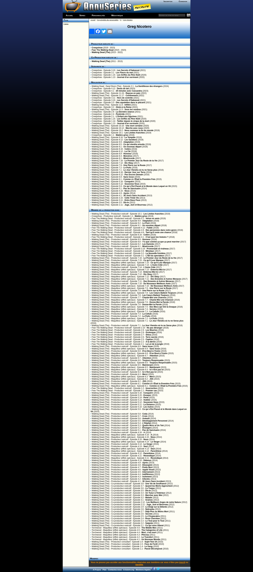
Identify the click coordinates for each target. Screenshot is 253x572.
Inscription (168, 1)
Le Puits (127, 167)
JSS (151, 379)
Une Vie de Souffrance (155, 483)
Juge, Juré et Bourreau (135, 205)
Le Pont (146, 223)
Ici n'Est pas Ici (156, 369)
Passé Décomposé (153, 549)
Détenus (147, 460)
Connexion (183, 1)
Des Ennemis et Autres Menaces (166, 279)
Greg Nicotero (127, 20)
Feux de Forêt (151, 544)
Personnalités (98, 15)
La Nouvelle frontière (155, 253)
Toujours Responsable (153, 360)
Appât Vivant (148, 469)
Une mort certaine (134, 126)
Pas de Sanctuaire (132, 188)
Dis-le (126, 202)
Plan (104, 570)
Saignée (149, 523)
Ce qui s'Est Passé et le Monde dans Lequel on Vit (147, 186)
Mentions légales (143, 570)
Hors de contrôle (125, 98)
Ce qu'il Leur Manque (154, 260)
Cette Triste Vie (132, 198)
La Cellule (154, 311)
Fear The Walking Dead (103, 50)
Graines (149, 500)
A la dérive (151, 342)
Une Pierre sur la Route (134, 165)
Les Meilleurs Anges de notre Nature (163, 502)
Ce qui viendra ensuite (134, 144)
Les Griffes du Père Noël (128, 75)
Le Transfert (147, 537)
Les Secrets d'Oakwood (128, 70)
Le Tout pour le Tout (154, 521)
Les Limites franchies (135, 133)
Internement (148, 472)
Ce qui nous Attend (154, 525)
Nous (127, 191)
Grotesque (151, 332)
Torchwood (96, 528)
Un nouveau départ (132, 147)
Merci (144, 374)
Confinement (132, 95)
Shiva (148, 335)
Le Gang (148, 546)
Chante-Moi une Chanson (154, 297)
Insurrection (151, 388)
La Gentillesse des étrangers (148, 86)
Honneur (127, 154)
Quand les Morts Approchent (159, 486)
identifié (139, 565)
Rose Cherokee (152, 518)
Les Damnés (148, 244)
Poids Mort (147, 467)
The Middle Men (149, 528)
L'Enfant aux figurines (126, 116)
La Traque (150, 488)
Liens (66, 24)
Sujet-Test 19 (151, 542)
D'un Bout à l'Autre (151, 351)
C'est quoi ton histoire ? (157, 237)
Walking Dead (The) (101, 52)
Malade (148, 497)
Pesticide (120, 114)
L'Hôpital (146, 423)
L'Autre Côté (157, 265)
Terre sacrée (151, 337)
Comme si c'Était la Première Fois (139, 179)
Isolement (147, 476)
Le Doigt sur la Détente (156, 507)
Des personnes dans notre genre (161, 230)
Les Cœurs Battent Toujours (162, 293)
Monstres (127, 156)
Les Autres (149, 407)
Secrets (148, 514)
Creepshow (97, 48)
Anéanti (146, 418)
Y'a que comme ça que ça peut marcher (161, 242)
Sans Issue (128, 177)
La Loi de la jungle (154, 344)
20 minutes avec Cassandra (129, 91)
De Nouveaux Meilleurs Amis (157, 283)
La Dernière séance (125, 112)
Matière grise (122, 135)
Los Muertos (151, 330)
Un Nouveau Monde (151, 539)
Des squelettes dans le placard (130, 102)
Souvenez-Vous (132, 184)
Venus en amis (152, 218)
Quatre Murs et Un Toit (153, 425)
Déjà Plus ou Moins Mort (156, 511)
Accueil (69, 15)
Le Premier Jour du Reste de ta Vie (141, 160)
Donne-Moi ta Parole (159, 302)
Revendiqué (149, 456)
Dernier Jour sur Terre (135, 172)
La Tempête (130, 137)
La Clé (128, 151)
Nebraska (149, 509)
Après (126, 193)
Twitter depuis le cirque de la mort (133, 121)
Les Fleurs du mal (124, 72)
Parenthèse (156, 451)
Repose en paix (133, 93)
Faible (150, 228)
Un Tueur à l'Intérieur (155, 493)
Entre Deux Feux (132, 200)
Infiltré (128, 105)
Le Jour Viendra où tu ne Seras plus (140, 170)
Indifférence (148, 474)
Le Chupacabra (152, 516)
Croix (144, 416)
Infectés (146, 479)
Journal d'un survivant (127, 77)
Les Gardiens (131, 140)
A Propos (97, 570)
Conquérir (129, 181)
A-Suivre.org (128, 570)
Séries (82, 15)
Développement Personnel (154, 421)
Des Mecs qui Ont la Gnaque (162, 307)
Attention (153, 356)
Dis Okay (129, 163)
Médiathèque (117, 15)
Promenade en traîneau (158, 249)
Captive (149, 339)
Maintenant (147, 365)
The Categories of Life (152, 530)
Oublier (147, 400)
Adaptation (128, 142)
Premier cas (151, 390)
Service (153, 309)
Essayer (147, 395)
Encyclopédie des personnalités (107, 20)
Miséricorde (129, 158)
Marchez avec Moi (153, 495)
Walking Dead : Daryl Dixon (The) (106, 86)
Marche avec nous (134, 128)
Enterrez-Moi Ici (158, 269)
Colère (128, 149)
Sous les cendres (133, 109)
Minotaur (150, 251)
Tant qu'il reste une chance (158, 232)
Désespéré (147, 465)
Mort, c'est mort (149, 532)
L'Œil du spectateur (155, 256)
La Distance (149, 404)
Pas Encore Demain (134, 174)
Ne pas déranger (154, 328)
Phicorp (145, 535)
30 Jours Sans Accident (134, 195)
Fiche (65, 20)
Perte (146, 397)
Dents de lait (123, 88)
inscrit (182, 562)
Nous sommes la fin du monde (139, 130)
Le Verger (155, 442)
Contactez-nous (115, 570)
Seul (146, 446)
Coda (144, 414)
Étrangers (147, 428)
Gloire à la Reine (123, 107)
